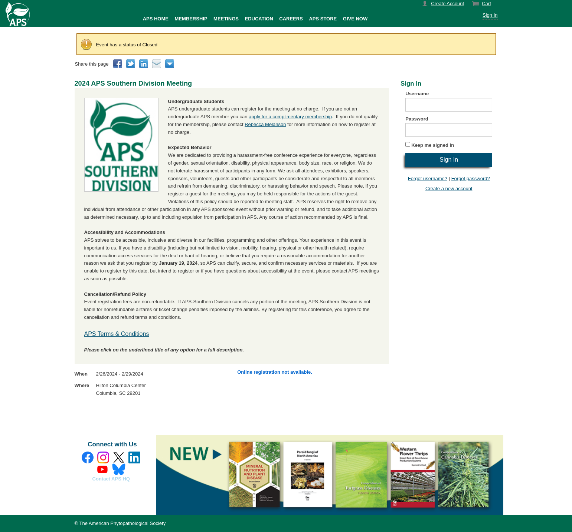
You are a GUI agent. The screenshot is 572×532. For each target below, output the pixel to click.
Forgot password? (470, 178)
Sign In (490, 15)
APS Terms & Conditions (116, 334)
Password (416, 119)
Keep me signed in (432, 145)
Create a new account (448, 188)
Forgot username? (427, 178)
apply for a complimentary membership (290, 116)
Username (417, 93)
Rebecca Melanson (265, 124)
